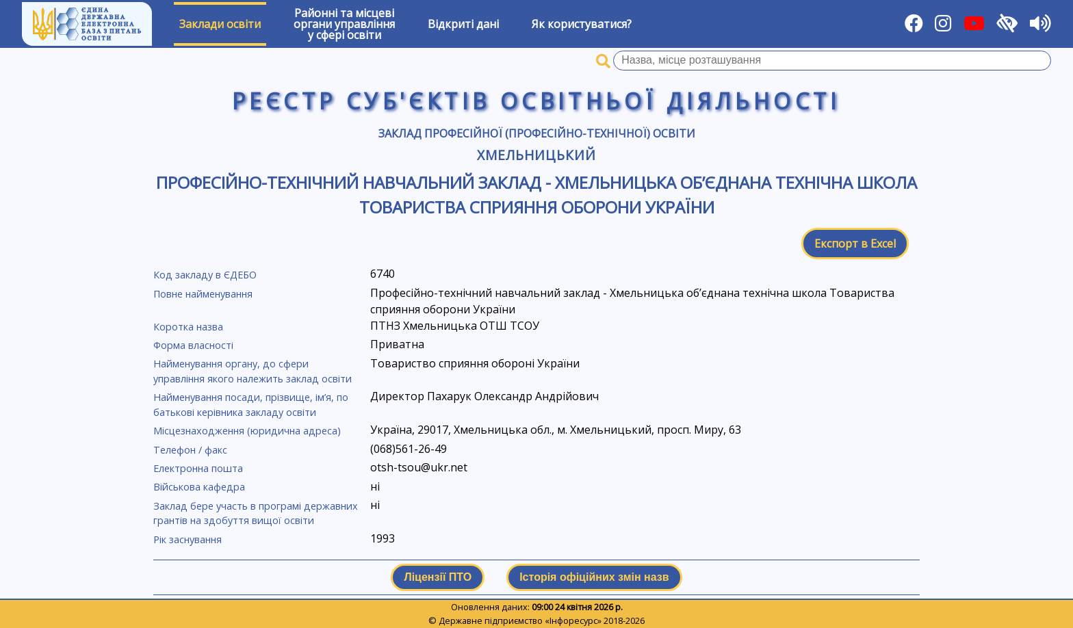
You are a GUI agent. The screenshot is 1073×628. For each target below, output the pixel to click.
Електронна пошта (198, 468)
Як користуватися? (582, 23)
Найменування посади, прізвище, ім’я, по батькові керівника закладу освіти (250, 405)
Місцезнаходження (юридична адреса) (247, 430)
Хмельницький (537, 155)
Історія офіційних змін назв (594, 577)
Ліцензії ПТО (437, 577)
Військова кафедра (199, 486)
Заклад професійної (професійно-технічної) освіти (536, 133)
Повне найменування (203, 293)
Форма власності (193, 345)
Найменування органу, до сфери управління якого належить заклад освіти (252, 371)
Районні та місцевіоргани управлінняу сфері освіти (344, 23)
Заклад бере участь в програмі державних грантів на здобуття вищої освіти (255, 513)
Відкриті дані (463, 23)
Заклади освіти (220, 23)
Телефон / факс (190, 449)
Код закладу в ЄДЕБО (205, 274)
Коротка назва (188, 326)
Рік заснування (187, 539)
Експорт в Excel (855, 243)
